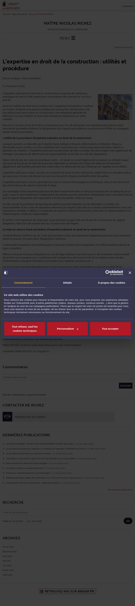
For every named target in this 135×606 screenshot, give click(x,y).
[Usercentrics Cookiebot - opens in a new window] (108, 272)
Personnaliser (67, 328)
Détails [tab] (67, 282)
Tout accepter (110, 328)
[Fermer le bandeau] (130, 272)
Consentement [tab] (23, 282)
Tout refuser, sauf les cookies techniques (25, 328)
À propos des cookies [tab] (111, 282)
